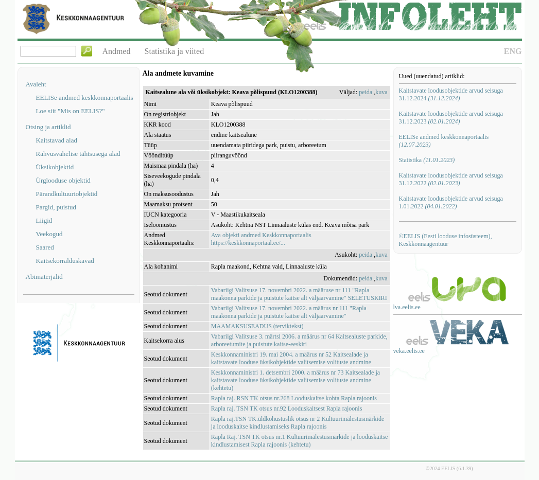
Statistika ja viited (174, 51)
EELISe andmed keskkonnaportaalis (84, 97)
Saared (45, 247)
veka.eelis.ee (409, 350)
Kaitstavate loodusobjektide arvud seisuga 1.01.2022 (451, 202)
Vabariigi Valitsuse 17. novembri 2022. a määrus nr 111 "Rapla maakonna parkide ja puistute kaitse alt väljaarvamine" (289, 312)
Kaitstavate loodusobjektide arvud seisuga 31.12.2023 (451, 117)
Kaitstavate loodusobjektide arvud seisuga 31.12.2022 (451, 179)
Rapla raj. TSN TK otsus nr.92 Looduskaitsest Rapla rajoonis (286, 408)
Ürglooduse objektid (63, 180)
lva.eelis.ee (407, 307)
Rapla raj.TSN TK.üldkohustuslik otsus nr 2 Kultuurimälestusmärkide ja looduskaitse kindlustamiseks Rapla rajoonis (297, 422)
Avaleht (36, 84)
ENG (513, 51)
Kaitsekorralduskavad (65, 260)
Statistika (427, 160)
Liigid (44, 220)
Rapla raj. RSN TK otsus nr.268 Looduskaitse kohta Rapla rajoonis (294, 398)
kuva (381, 92)
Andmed (116, 51)
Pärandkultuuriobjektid (67, 194)
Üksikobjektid (55, 167)
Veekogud (49, 234)
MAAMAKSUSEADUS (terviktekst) (257, 326)
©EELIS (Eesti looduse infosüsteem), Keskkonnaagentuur (445, 240)
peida (365, 92)
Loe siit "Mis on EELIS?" (70, 111)
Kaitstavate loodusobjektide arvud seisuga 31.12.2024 (451, 94)
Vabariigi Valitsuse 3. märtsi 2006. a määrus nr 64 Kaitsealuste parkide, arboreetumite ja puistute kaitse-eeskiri (299, 340)
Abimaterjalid (44, 276)
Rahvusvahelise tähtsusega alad (78, 153)
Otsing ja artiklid (48, 127)
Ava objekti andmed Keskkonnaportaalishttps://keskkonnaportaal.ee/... (261, 239)
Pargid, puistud (56, 207)
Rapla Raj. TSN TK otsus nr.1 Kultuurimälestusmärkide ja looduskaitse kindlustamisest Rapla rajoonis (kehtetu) (299, 440)
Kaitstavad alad (57, 140)
